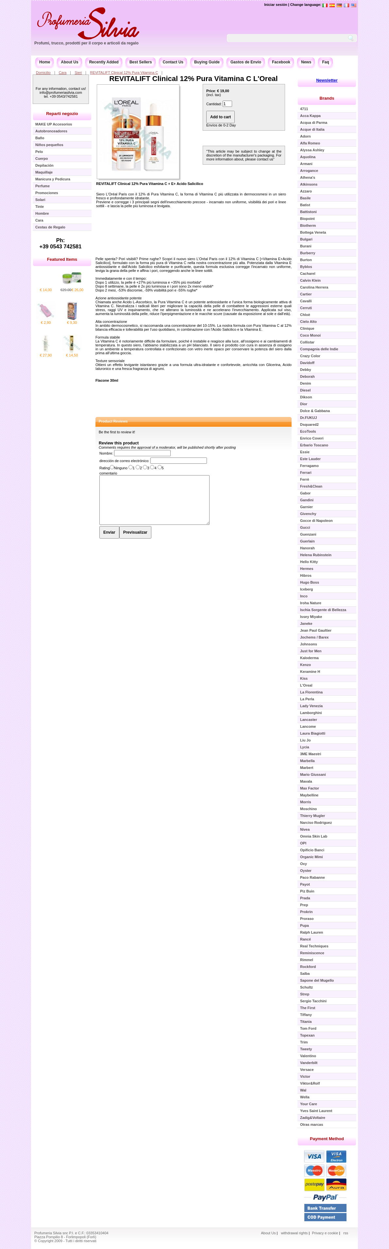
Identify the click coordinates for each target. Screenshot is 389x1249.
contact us (265, 159)
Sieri (78, 73)
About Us (69, 62)
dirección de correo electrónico (123, 461)
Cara (63, 73)
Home (44, 62)
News (306, 62)
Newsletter (327, 80)
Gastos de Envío (245, 62)
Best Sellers (140, 62)
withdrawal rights (294, 1233)
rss (345, 1233)
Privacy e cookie (325, 1233)
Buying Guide (207, 62)
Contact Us (173, 62)
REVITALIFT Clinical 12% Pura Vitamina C (124, 73)
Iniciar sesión (275, 5)
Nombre (105, 453)
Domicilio (43, 73)
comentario (108, 473)
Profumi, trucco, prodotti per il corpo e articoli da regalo (86, 43)
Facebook (281, 62)
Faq (325, 62)
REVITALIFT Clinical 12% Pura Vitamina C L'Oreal (193, 79)
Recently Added (104, 62)
